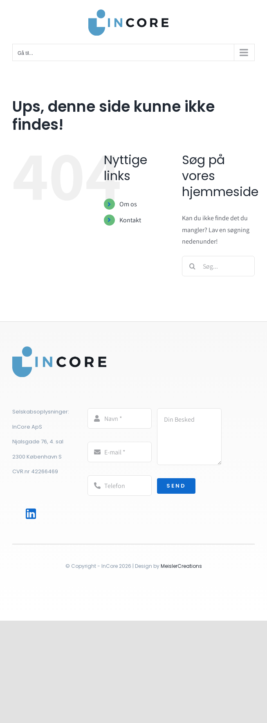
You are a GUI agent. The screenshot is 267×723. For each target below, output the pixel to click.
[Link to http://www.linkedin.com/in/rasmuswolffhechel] (31, 514)
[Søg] (192, 266)
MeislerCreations (181, 566)
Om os (128, 204)
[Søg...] (218, 266)
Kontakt (130, 220)
